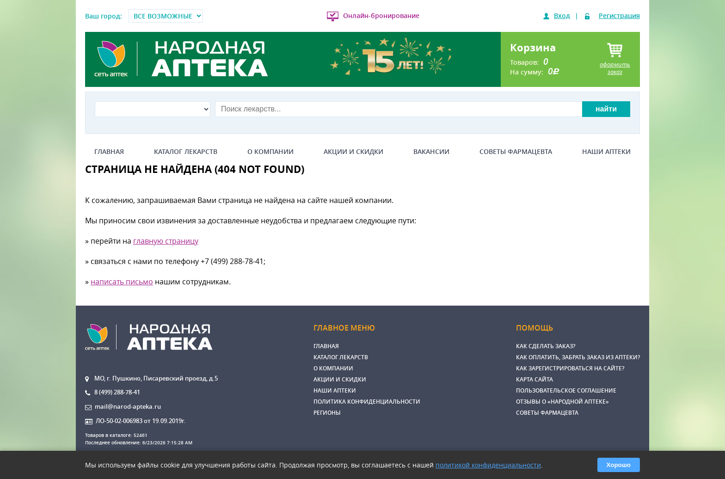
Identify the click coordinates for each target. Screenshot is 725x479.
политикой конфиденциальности (488, 465)
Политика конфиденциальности (366, 401)
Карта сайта (534, 379)
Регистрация (619, 15)
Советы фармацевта (515, 151)
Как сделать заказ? (545, 346)
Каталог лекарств (185, 151)
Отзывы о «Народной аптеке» (562, 401)
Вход (562, 15)
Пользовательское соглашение (566, 390)
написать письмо (122, 281)
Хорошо (619, 464)
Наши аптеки (606, 151)
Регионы (327, 413)
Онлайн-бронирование (381, 15)
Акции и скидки (353, 151)
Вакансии (431, 151)
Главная (109, 151)
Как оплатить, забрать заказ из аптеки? (578, 357)
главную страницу (165, 241)
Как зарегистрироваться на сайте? (570, 368)
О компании (270, 151)
